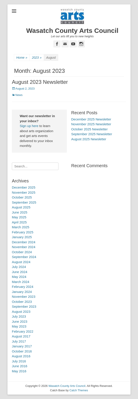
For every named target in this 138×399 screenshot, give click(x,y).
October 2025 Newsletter (89, 129)
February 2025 (22, 232)
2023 (37, 57)
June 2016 (19, 366)
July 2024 (19, 267)
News (19, 95)
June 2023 (19, 321)
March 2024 (20, 282)
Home (21, 57)
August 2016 (21, 356)
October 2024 (22, 252)
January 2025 (22, 237)
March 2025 (20, 227)
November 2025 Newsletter (91, 124)
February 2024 (22, 286)
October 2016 (22, 351)
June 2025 (19, 212)
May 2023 (19, 326)
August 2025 (21, 207)
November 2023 (23, 296)
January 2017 (22, 346)
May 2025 (19, 217)
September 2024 (24, 257)
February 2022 (22, 331)
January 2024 (22, 292)
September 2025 (24, 202)
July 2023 (19, 316)
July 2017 (19, 341)
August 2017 (21, 336)
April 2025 (19, 222)
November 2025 (23, 192)
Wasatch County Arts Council (72, 30)
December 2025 (23, 187)
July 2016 (19, 361)
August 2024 (21, 262)
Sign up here (29, 126)
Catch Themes (78, 390)
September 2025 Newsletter (91, 134)
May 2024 (19, 277)
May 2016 (19, 371)
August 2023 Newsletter (40, 82)
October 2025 (22, 197)
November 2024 (23, 247)
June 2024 (19, 272)
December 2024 (23, 242)
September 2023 (24, 306)
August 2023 (21, 311)
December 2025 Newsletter (91, 119)
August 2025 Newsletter (88, 139)
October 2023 (22, 301)
